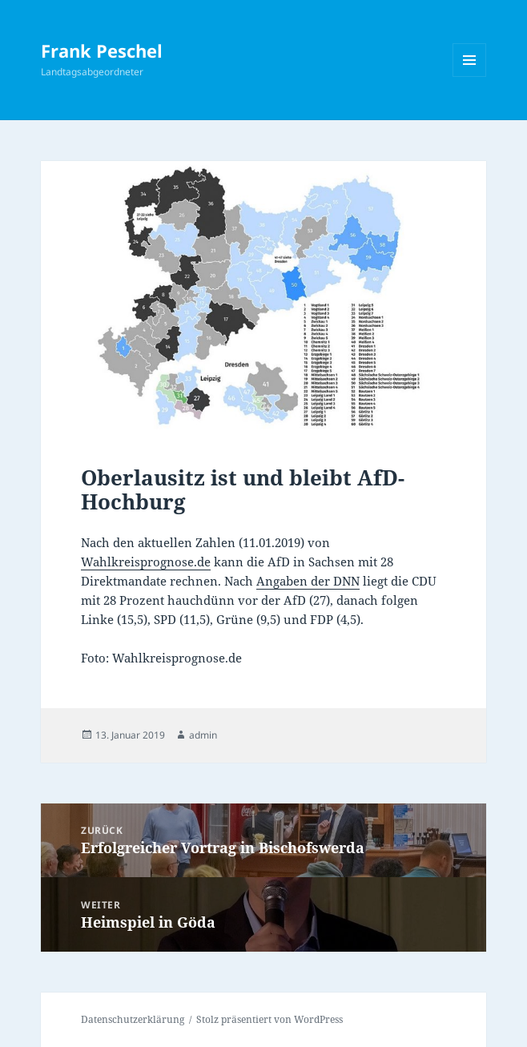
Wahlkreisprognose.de (146, 562)
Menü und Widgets (469, 76)
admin (203, 735)
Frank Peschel (102, 50)
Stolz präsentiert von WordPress (269, 1019)
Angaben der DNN (308, 581)
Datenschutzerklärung (132, 1019)
